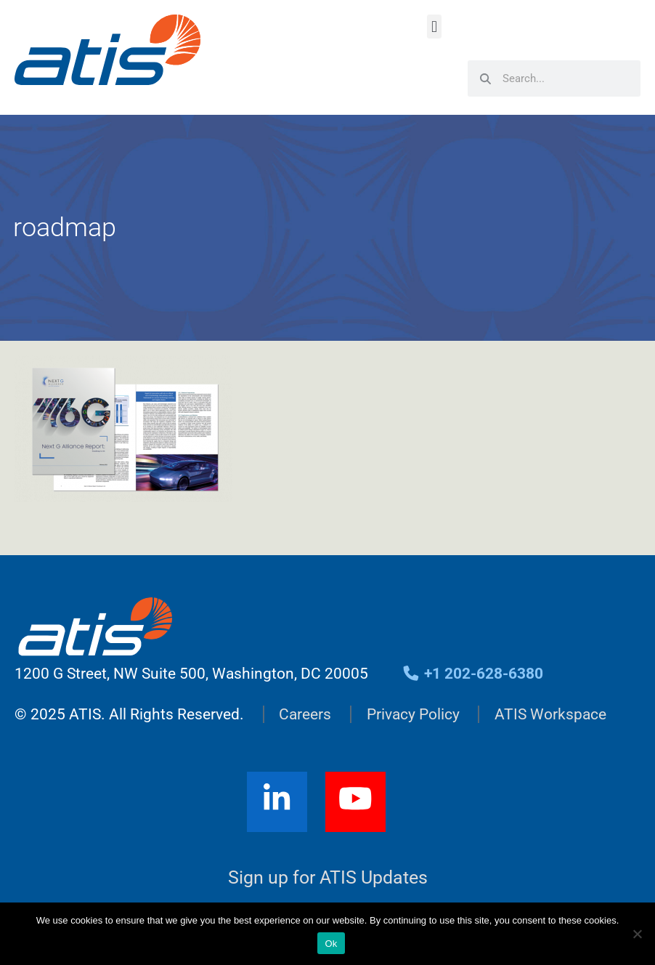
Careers (305, 714)
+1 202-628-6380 (472, 673)
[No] (637, 933)
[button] (434, 27)
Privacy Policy (413, 714)
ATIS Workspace (550, 714)
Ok (331, 943)
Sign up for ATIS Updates (328, 877)
